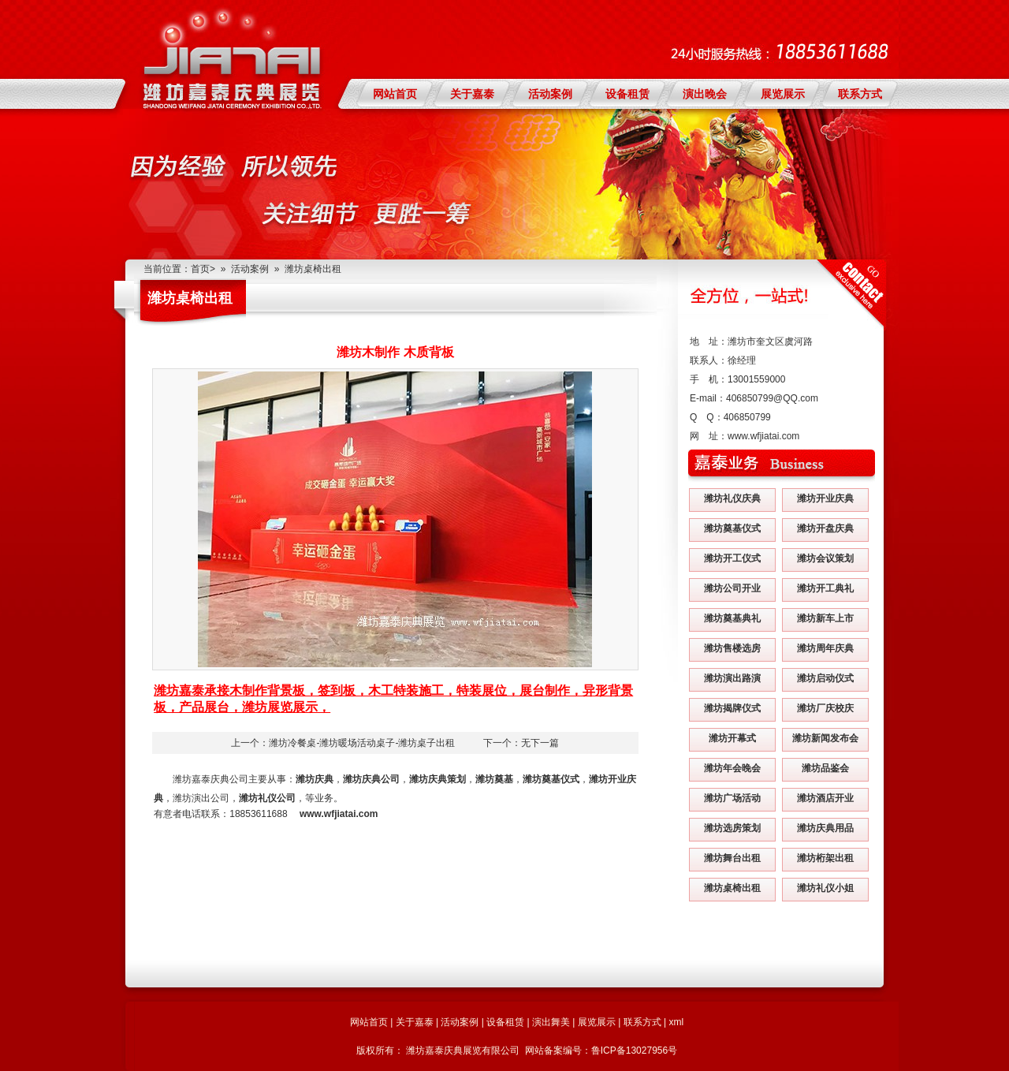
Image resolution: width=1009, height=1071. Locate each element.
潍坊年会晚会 (732, 768)
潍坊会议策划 (825, 558)
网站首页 (395, 94)
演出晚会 (705, 94)
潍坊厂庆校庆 (825, 708)
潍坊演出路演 (732, 678)
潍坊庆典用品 (825, 828)
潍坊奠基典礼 (732, 618)
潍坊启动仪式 (825, 678)
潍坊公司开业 (732, 588)
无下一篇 (540, 742)
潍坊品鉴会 (825, 768)
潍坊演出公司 (201, 798)
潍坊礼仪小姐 (825, 888)
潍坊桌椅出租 (313, 268)
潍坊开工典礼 (825, 588)
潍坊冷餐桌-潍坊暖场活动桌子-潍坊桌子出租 (362, 742)
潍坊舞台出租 (732, 858)
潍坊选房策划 (732, 828)
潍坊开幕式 (732, 738)
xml (675, 1022)
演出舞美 (551, 1022)
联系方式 (860, 94)
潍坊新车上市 (825, 618)
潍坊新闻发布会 (825, 738)
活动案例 (550, 94)
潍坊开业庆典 (825, 498)
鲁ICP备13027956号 (634, 1050)
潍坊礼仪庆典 (732, 498)
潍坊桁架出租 (825, 858)
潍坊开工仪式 (732, 558)
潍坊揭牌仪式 (732, 708)
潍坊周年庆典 (825, 648)
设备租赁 (627, 94)
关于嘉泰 (472, 94)
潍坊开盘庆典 (825, 528)
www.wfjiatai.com (763, 436)
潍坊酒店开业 (825, 798)
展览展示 (783, 94)
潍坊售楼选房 (732, 648)
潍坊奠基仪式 (732, 528)
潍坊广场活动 (732, 798)
